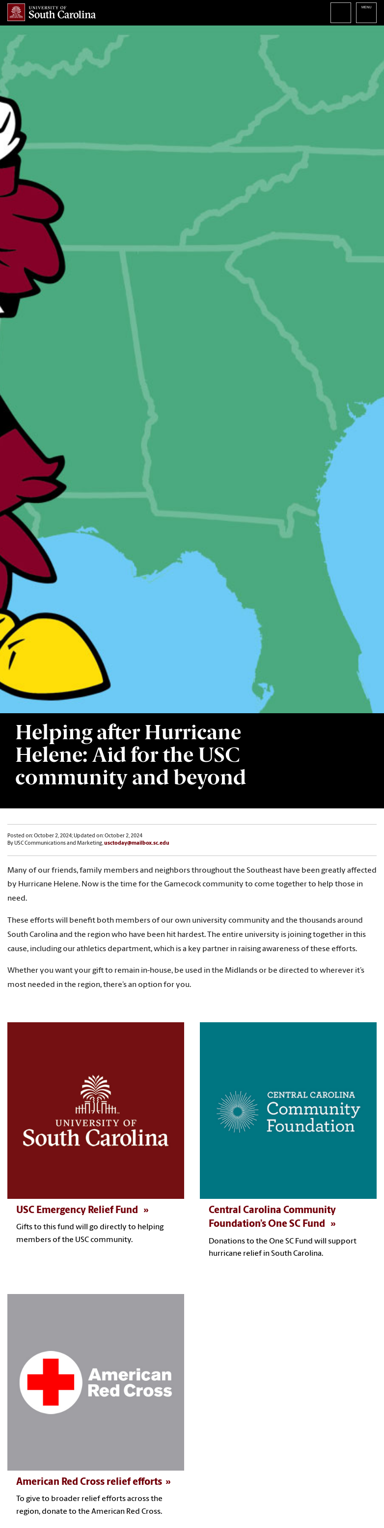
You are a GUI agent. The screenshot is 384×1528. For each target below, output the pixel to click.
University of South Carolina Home (51, 12)
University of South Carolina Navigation (366, 12)
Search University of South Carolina (340, 12)
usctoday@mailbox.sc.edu (136, 843)
